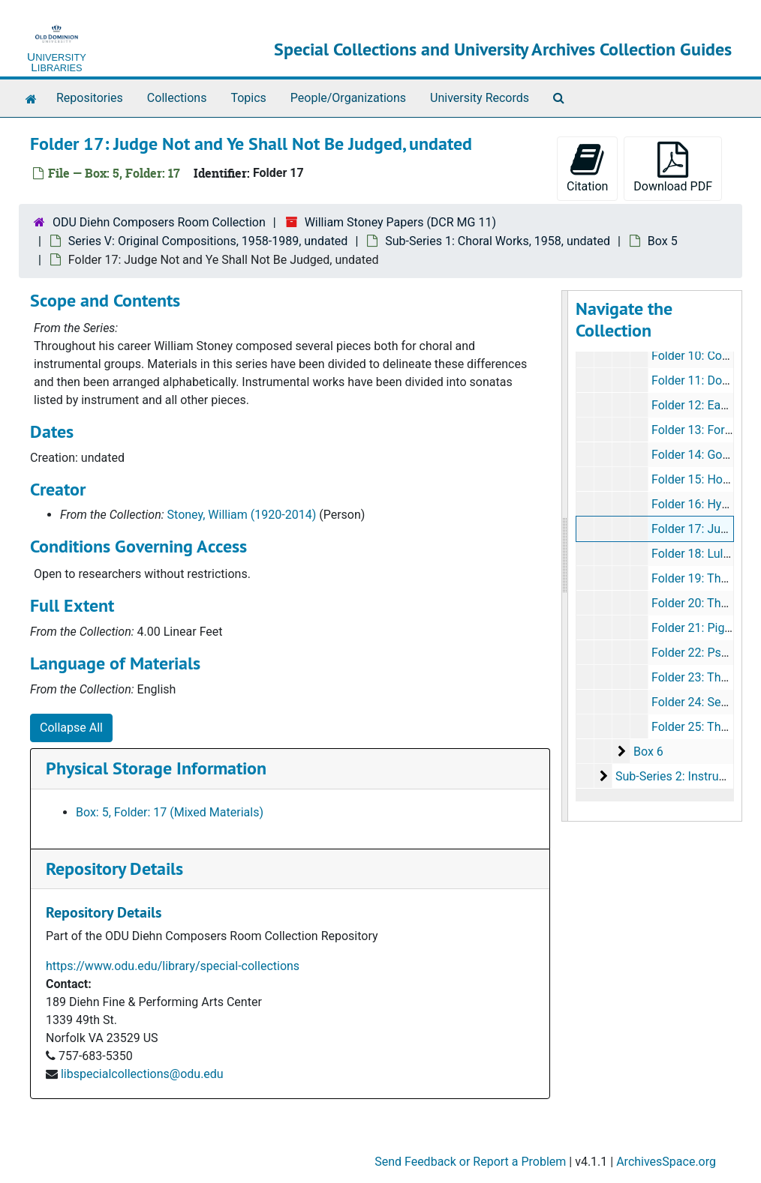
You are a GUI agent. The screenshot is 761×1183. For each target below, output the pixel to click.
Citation (587, 167)
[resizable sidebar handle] (565, 556)
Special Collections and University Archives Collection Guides (503, 49)
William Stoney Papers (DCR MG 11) (400, 222)
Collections (177, 98)
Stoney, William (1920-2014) (242, 515)
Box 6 (648, 751)
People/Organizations (348, 98)
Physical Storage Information (156, 768)
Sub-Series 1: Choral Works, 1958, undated (497, 241)
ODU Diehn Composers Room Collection (159, 222)
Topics (248, 98)
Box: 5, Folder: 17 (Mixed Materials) (169, 812)
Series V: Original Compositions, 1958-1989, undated (208, 241)
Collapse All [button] (71, 727)
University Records (479, 98)
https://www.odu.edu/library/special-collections (172, 966)
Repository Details (114, 868)
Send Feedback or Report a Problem (470, 1162)
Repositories (89, 98)
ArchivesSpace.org (666, 1162)
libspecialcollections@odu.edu (142, 1074)
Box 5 (663, 241)
